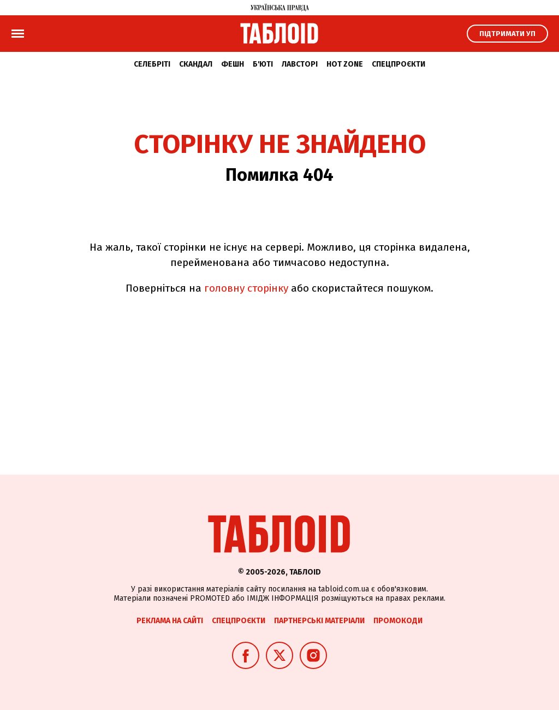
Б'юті (263, 64)
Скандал (195, 64)
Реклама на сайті (169, 620)
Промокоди (398, 620)
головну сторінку (246, 288)
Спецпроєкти (398, 64)
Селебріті (152, 64)
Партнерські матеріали (319, 620)
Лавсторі (300, 64)
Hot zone (344, 64)
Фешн (232, 64)
